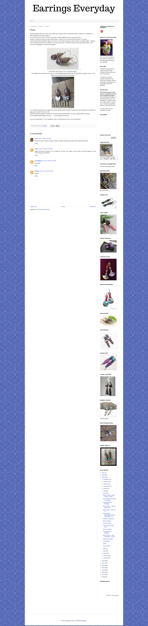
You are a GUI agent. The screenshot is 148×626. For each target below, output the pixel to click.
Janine (36, 149)
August (105, 489)
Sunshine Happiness (108, 519)
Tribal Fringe (106, 542)
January (105, 558)
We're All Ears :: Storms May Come (109, 507)
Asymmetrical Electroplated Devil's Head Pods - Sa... (109, 515)
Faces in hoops (107, 524)
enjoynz (73, 621)
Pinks (104, 544)
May (104, 549)
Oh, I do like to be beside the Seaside (109, 500)
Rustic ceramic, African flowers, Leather (109, 496)
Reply (36, 143)
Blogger (84, 621)
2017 (103, 563)
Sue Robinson (39, 160)
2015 (103, 568)
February (105, 556)
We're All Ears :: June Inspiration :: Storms (109, 536)
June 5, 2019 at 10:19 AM (45, 149)
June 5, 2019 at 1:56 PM (49, 160)
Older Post (92, 206)
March (105, 554)
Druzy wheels (106, 546)
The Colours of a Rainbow (107, 532)
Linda (36, 138)
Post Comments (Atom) (43, 209)
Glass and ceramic (108, 539)
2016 (103, 566)
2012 (103, 575)
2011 (103, 577)
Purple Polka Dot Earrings (107, 503)
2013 (103, 573)
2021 (103, 473)
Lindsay (37, 171)
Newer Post (33, 206)
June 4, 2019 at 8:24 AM (44, 138)
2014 (103, 570)
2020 (103, 475)
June (104, 493)
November (106, 482)
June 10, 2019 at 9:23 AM (46, 171)
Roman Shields (107, 521)
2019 (103, 478)
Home (31, 21)
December (106, 480)
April (104, 551)
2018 (103, 561)
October (105, 484)
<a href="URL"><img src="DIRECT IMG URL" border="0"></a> (110, 158)
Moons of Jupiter (107, 530)
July (104, 491)
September (106, 486)
